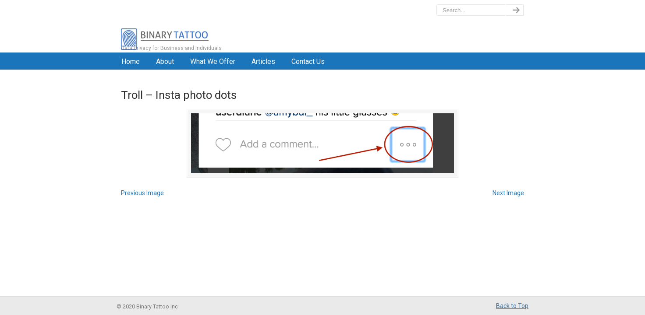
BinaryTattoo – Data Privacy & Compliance (202, 26)
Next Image (508, 192)
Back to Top (512, 305)
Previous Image (142, 192)
